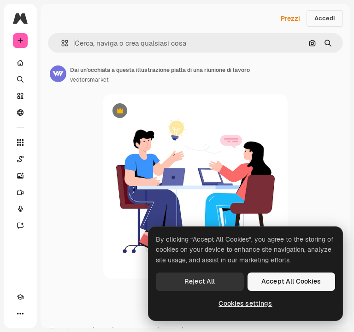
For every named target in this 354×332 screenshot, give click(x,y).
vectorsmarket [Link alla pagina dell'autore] (89, 79)
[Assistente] (20, 225)
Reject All (199, 281)
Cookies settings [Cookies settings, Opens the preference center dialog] (245, 303)
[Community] (20, 112)
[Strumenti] (20, 142)
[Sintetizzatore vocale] (20, 209)
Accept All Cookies (291, 281)
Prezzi (290, 18)
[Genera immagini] (20, 175)
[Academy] (20, 297)
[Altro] (20, 313)
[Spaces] (20, 159)
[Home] (20, 62)
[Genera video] (20, 192)
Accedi (324, 18)
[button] (61, 43)
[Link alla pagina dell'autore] (58, 73)
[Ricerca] (20, 79)
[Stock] (20, 96)
